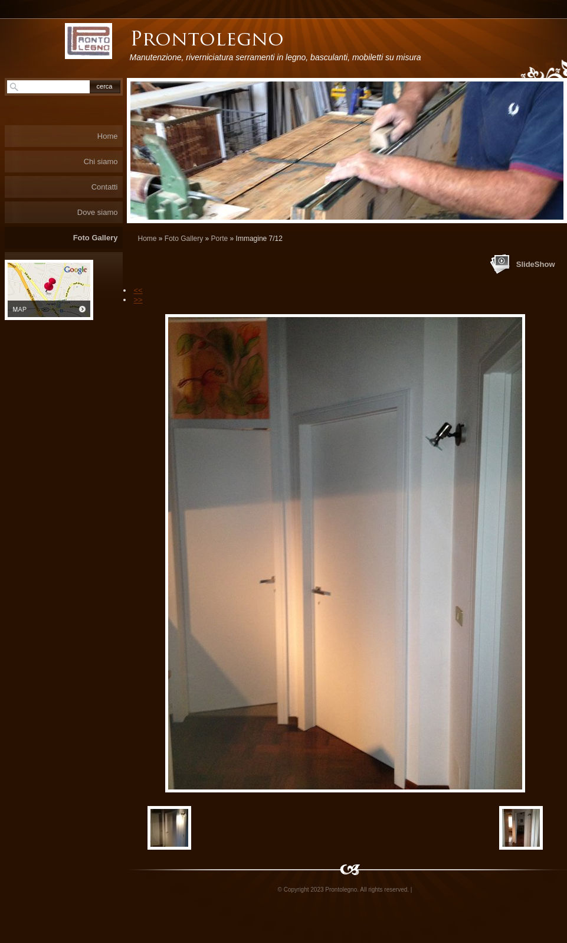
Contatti (104, 186)
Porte (219, 238)
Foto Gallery (184, 238)
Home (147, 238)
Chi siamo (101, 161)
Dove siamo (97, 212)
